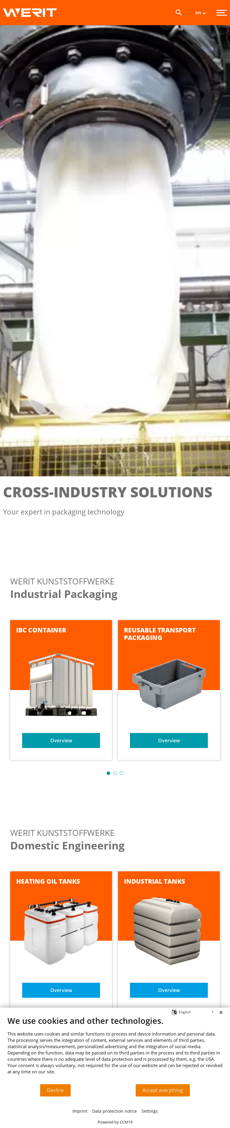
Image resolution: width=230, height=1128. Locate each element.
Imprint (79, 1111)
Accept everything (163, 1090)
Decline (55, 1090)
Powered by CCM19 (115, 1122)
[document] (115, 1050)
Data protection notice (114, 1111)
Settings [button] (150, 1111)
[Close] (221, 1012)
